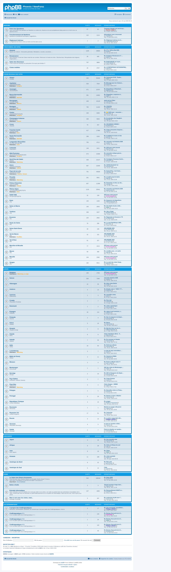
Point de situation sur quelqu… (113, 429)
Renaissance (14, 56)
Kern (18, 132)
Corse (11, 124)
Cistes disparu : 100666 (111, 384)
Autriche (12, 295)
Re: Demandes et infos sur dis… (113, 182)
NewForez (7, 25)
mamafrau (109, 172)
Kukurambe (109, 307)
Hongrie (12, 328)
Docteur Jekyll (110, 30)
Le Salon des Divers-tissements (20, 477)
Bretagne (12, 106)
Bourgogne (13, 100)
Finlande (12, 317)
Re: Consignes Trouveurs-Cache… (114, 159)
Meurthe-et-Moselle (16, 245)
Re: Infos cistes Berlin (110, 283)
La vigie (26, 274)
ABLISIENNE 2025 (109, 228)
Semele (108, 391)
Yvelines (12, 211)
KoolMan (19, 237)
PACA (11, 165)
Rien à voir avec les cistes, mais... (21, 498)
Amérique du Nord (15, 462)
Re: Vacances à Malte (110, 356)
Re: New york (108, 461)
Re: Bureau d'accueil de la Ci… (113, 513)
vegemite (108, 408)
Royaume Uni (14, 412)
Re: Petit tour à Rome (110, 345)
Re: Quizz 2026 (108, 477)
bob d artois (109, 363)
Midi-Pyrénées (14, 153)
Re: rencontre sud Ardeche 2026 (113, 188)
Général (12, 50)
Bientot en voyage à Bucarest (112, 407)
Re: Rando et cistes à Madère (112, 395)
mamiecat (108, 301)
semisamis (109, 166)
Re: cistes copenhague (110, 305)
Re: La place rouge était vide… (113, 418)
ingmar (108, 457)
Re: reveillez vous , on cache (112, 251)
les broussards (110, 196)
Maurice (19, 103)
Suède (11, 429)
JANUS (19, 109)
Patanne (108, 425)
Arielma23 (109, 499)
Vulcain (19, 121)
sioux (107, 78)
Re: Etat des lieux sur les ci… (112, 328)
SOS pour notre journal (110, 194)
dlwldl (107, 352)
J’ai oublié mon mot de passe (72, 540)
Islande (12, 339)
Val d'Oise (13, 240)
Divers (6, 474)
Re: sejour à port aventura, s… (113, 311)
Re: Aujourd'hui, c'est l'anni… (112, 171)
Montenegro (13, 367)
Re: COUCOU (108, 106)
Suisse (11, 278)
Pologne (12, 390)
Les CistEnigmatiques (10, 504)
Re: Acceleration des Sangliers (113, 118)
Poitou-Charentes (15, 183)
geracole (108, 468)
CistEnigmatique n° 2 (16, 519)
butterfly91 (109, 514)
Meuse (11, 251)
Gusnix (108, 84)
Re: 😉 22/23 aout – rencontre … (113, 112)
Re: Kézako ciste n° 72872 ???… (113, 289)
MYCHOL (108, 113)
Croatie (12, 300)
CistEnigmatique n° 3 (16, 524)
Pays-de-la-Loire (15, 171)
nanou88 (108, 101)
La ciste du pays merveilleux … (113, 350)
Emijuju (108, 154)
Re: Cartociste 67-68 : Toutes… (113, 77)
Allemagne (13, 283)
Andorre (12, 289)
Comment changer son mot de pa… (114, 28)
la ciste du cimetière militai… (112, 423)
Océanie (12, 456)
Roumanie (13, 407)
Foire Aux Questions (16, 29)
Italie (11, 345)
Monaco (12, 362)
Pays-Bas (12, 384)
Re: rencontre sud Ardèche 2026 (113, 141)
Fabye (108, 368)
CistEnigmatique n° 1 (16, 513)
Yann (107, 446)
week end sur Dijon (109, 100)
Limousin (12, 148)
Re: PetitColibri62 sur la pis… (112, 61)
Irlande (11, 334)
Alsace (11, 77)
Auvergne (12, 89)
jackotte (108, 137)
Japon (11, 439)
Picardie (12, 177)
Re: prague (107, 401)
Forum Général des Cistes (12, 47)
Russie (11, 418)
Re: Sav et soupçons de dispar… (113, 317)
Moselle (12, 257)
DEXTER (19, 97)
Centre (11, 112)
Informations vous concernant (113, 34)
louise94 (108, 491)
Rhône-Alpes (14, 189)
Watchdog (20, 162)
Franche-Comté (14, 130)
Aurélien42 (109, 125)
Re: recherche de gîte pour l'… (113, 497)
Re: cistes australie (109, 456)
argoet (108, 385)
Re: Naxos (107, 322)
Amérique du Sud (15, 467)
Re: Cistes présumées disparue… (114, 129)
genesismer (109, 463)
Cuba (105, 467)
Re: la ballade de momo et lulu (113, 135)
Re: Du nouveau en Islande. (112, 339)
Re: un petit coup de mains (112, 177)
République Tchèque (16, 401)
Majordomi (109, 90)
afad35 (108, 57)
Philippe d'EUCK (111, 419)
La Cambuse (21, 481)
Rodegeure (109, 531)
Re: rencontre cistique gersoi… (113, 153)
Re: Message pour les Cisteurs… (113, 83)
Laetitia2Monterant (111, 41)
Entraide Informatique (17, 490)
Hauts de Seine (14, 223)
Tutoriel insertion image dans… (113, 484)
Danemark (13, 306)
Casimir (19, 174)
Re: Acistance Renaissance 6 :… (113, 55)
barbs (107, 296)
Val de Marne (14, 234)
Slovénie (12, 424)
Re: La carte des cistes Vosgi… (113, 262)
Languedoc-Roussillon (17, 142)
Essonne (12, 217)
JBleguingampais (110, 201)
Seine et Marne (14, 206)
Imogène (19, 86)
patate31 (108, 312)
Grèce (11, 323)
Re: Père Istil (107, 300)
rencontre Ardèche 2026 (111, 278)
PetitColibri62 (109, 63)
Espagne (12, 311)
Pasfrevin (108, 290)
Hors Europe (8, 436)
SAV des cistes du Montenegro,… (114, 367)
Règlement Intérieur (16, 40)
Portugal (12, 396)
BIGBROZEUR (110, 212)
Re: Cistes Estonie (109, 378)
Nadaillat (108, 35)
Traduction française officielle (65, 564)
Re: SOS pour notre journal (112, 147)
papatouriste (109, 190)
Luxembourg (13, 351)
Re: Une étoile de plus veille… (113, 206)
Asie (11, 451)
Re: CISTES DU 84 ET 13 (111, 165)
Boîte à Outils (14, 485)
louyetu (108, 414)
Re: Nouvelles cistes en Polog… (113, 390)
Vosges (12, 262)
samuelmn (109, 160)
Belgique (12, 272)
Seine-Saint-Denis (15, 228)
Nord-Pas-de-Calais (16, 159)
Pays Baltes (13, 379)
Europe (6, 269)
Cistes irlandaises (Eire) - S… (112, 333)
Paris (11, 200)
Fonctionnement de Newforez (19, 34)
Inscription (16, 537)
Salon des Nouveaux (16, 62)
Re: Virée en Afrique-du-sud (112, 445)
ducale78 (108, 478)
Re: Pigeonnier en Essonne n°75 (113, 217)
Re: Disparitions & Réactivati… (113, 89)
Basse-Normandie (15, 94)
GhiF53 (51, 554)
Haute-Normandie (15, 136)
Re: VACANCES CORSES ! (111, 124)
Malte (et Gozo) (14, 356)
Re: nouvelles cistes (110, 294)
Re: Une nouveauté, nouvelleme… (114, 507)
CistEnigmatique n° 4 (16, 530)
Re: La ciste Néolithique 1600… (113, 222)
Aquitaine (12, 83)
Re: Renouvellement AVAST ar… (113, 490)
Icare (18, 144)
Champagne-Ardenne (16, 118)
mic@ (107, 284)
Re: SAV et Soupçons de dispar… (114, 373)
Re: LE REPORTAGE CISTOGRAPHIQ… (115, 67)
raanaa (108, 68)
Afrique (12, 445)
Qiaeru (75, 564)
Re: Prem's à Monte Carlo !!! (112, 361)
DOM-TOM (13, 195)
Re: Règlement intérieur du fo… (113, 40)
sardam (108, 143)
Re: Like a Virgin (109, 211)
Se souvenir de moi (87, 540)
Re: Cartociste (108, 412)
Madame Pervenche (111, 402)
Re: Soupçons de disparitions (112, 200)
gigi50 (107, 95)
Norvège (12, 373)
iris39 (107, 51)
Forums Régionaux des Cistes (13, 74)
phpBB (62, 562)
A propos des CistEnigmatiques (20, 508)
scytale (108, 380)
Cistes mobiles (14, 67)
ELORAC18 (109, 218)
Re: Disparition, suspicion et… (113, 94)
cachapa (108, 184)
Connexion (6, 537)
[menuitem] (15, 14)
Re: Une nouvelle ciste (110, 439)
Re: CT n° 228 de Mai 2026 (111, 50)
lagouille (108, 119)
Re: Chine (107, 450)
